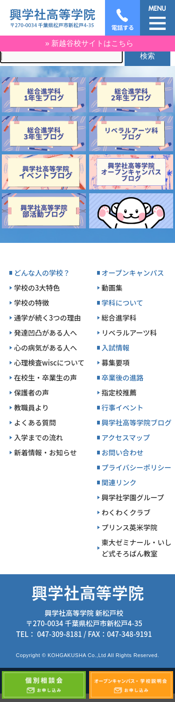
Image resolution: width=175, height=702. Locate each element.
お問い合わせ (123, 452)
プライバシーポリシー (137, 467)
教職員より (31, 407)
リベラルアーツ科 (129, 332)
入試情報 (116, 347)
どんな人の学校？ (42, 273)
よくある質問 (35, 422)
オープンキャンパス (133, 273)
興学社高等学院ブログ (137, 422)
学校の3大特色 (37, 287)
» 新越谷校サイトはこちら (89, 43)
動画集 (112, 287)
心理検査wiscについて (49, 362)
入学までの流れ (38, 437)
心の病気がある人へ (45, 347)
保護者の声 (31, 392)
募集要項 (116, 362)
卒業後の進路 (123, 377)
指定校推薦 (119, 392)
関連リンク (119, 482)
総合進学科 (119, 317)
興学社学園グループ (133, 497)
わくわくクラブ (126, 512)
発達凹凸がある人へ (45, 332)
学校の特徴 (31, 302)
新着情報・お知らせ (45, 452)
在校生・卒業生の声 (45, 377)
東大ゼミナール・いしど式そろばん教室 (137, 547)
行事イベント (123, 407)
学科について (123, 302)
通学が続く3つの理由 (47, 317)
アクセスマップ (126, 437)
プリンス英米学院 (130, 527)
